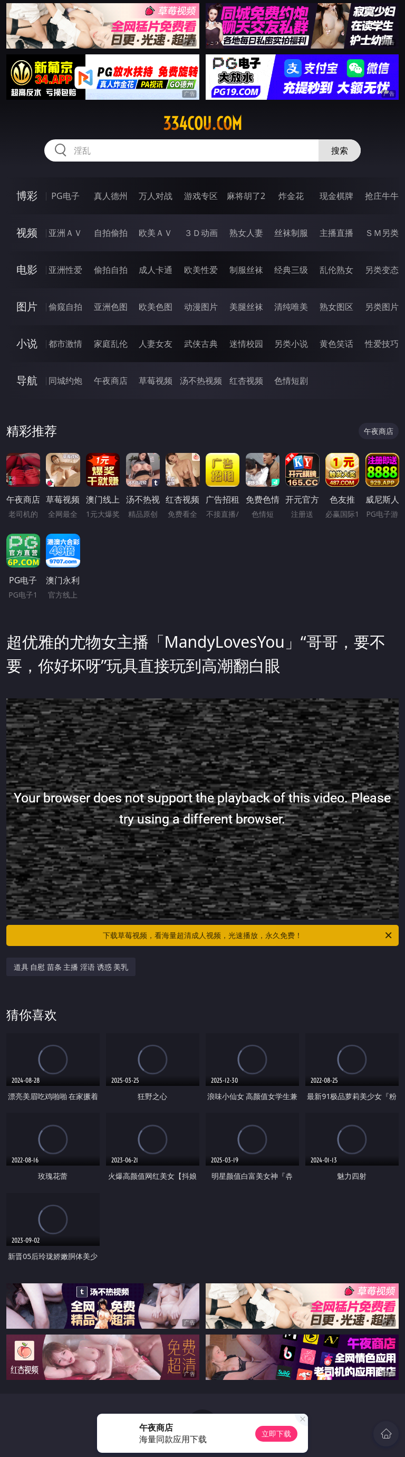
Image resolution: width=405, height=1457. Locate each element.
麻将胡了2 (246, 196)
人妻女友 (155, 343)
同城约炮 (65, 380)
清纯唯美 (291, 307)
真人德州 (111, 196)
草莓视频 (155, 380)
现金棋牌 (336, 196)
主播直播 (336, 233)
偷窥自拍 (65, 307)
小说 (26, 343)
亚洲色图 (111, 307)
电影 (26, 269)
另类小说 (291, 343)
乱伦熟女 (336, 270)
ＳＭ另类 (382, 233)
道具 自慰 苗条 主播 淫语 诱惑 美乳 (71, 967)
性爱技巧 (382, 343)
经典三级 (291, 270)
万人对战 (155, 196)
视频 (26, 232)
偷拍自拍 (111, 270)
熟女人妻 (246, 233)
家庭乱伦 (111, 343)
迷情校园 (246, 343)
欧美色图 (155, 307)
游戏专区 (201, 196)
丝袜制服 (291, 233)
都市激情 (65, 343)
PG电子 (65, 196)
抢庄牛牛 (382, 196)
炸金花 (291, 196)
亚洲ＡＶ (65, 233)
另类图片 (382, 307)
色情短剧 (291, 380)
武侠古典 (201, 343)
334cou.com (202, 123)
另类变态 (382, 270)
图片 (26, 306)
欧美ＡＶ (155, 233)
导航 (26, 380)
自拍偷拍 (111, 233)
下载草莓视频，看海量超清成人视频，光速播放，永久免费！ (248, 935)
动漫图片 (201, 307)
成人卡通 (155, 270)
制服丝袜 (246, 270)
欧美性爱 (201, 270)
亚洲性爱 (65, 270)
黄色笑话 (336, 343)
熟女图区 (336, 307)
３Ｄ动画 (201, 233)
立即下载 (276, 1433)
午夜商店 (111, 380)
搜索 (339, 150)
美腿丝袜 (246, 307)
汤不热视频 (201, 380)
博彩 (26, 195)
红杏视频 (246, 380)
